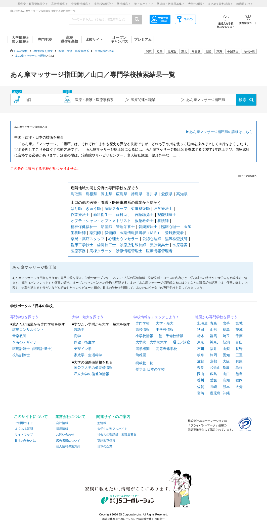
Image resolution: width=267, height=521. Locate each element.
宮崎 (200, 393)
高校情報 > (59, 3)
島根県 (91, 194)
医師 (187, 226)
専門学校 (143, 323)
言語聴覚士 (144, 214)
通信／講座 (181, 342)
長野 (239, 349)
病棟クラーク (101, 251)
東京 (200, 342)
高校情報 (143, 330)
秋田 (200, 330)
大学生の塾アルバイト (112, 429)
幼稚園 (141, 355)
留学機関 (143, 349)
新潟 (226, 342)
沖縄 (226, 393)
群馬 (213, 336)
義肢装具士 (159, 245)
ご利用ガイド (24, 423)
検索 (243, 99)
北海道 (172, 51)
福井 (213, 349)
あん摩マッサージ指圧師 (30, 55)
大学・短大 (164, 323)
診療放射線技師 (133, 245)
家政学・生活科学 (88, 355)
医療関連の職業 (104, 50)
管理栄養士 (125, 226)
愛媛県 (166, 194)
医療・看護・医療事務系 (74, 50)
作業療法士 (80, 214)
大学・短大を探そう (88, 317)
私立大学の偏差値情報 (91, 374)
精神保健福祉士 (84, 226)
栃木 (200, 336)
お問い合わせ (65, 434)
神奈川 (215, 342)
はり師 (76, 208)
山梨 (226, 349)
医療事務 (78, 251)
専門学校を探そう (24, 317)
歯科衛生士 (102, 214)
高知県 (182, 194)
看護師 (163, 220)
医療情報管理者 (159, 251)
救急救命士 (144, 220)
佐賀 (200, 387)
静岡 (213, 355)
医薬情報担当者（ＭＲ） (140, 233)
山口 (226, 374)
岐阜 (200, 355)
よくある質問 (24, 429)
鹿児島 (215, 393)
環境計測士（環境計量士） (33, 349)
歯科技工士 (106, 245)
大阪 (226, 361)
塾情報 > (123, 3)
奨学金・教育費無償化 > (33, 3)
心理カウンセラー (123, 239)
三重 (239, 355)
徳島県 (136, 194)
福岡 (239, 380)
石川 (200, 349)
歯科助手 (123, 214)
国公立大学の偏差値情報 (93, 368)
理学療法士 (163, 208)
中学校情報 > (80, 3)
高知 (226, 380)
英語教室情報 (106, 440)
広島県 (121, 194)
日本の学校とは (25, 440)
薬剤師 (95, 233)
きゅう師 (93, 208)
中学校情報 (164, 330)
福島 (226, 330)
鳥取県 (76, 194)
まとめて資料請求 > (220, 3)
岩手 (226, 323)
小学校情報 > (103, 3)
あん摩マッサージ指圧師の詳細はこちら (221, 132)
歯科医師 (78, 233)
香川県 (151, 194)
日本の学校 (21, 50)
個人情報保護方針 (68, 446)
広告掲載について (68, 440)
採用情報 (62, 429)
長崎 (213, 387)
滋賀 (200, 361)
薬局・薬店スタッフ (88, 239)
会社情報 (62, 423)
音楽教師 (19, 336)
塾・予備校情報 (171, 336)
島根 (239, 368)
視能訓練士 (166, 214)
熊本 (226, 387)
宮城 (239, 323)
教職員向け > (244, 3)
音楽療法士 (148, 226)
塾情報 (101, 423)
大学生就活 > (196, 3)
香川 (200, 380)
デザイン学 (83, 349)
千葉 (239, 336)
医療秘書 (180, 245)
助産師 (106, 226)
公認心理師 (151, 239)
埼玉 (226, 336)
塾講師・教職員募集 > (170, 3)
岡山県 (106, 194)
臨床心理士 (170, 226)
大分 (239, 387)
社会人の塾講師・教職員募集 (117, 434)
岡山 (200, 374)
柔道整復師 (140, 208)
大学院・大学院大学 (151, 342)
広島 (213, 374)
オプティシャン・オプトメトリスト (101, 220)
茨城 (239, 330)
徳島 (239, 374)
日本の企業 (104, 446)
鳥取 (226, 368)
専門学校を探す (43, 50)
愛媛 (213, 380)
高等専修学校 (166, 349)
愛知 (226, 355)
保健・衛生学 (84, 342)
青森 (213, 323)
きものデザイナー (26, 342)
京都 (213, 361)
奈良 (200, 368)
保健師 (110, 233)
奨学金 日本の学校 (150, 369)
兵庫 (239, 361)
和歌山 (215, 368)
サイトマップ (24, 434)
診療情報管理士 (129, 251)
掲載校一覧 (144, 363)
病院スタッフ (116, 208)
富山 (239, 342)
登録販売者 (174, 233)
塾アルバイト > (143, 3)
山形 (213, 330)
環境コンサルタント (28, 330)
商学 (77, 336)
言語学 (79, 330)
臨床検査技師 (176, 239)
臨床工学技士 (82, 245)
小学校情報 (144, 336)
